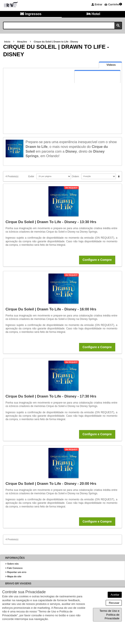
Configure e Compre (97, 259)
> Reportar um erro (15, 572)
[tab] (110, 64)
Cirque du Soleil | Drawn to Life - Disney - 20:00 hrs (50, 484)
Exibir (31, 176)
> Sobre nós (12, 563)
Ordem (75, 176)
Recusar (113, 602)
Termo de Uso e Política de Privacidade (109, 614)
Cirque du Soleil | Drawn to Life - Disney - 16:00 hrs (50, 309)
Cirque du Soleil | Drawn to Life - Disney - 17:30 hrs (50, 396)
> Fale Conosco (14, 568)
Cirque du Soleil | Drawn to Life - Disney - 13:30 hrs (50, 222)
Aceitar (114, 594)
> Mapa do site (13, 576)
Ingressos (30, 14)
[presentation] (110, 64)
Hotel (93, 14)
